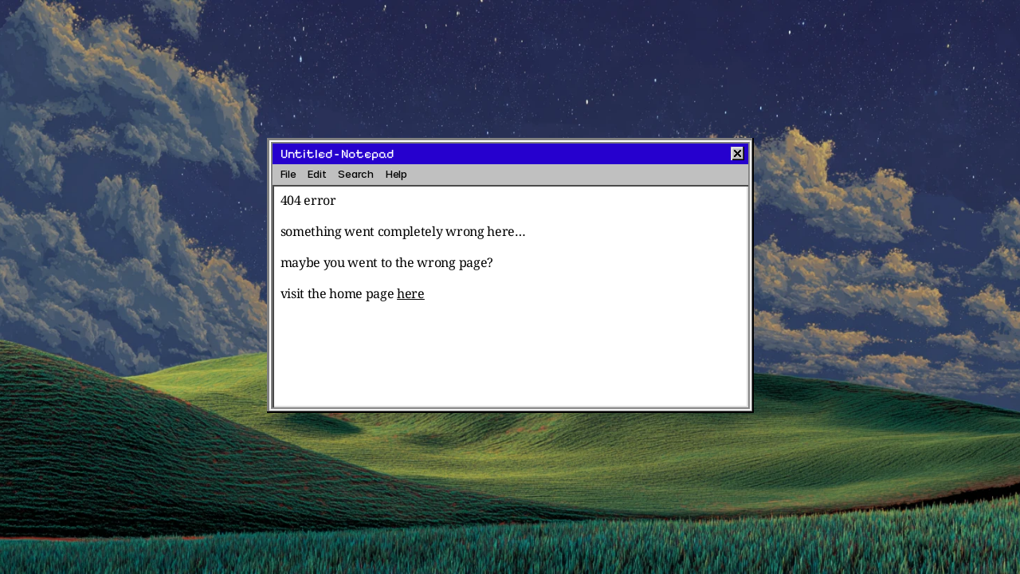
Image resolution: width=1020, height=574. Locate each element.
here (411, 293)
